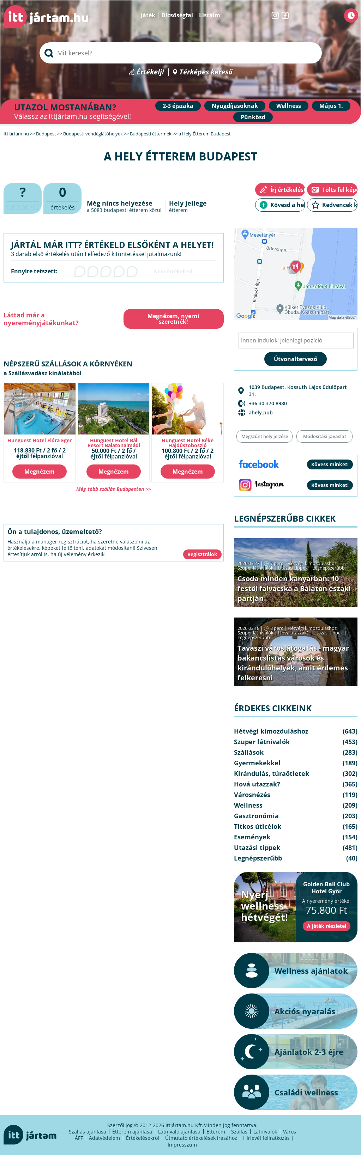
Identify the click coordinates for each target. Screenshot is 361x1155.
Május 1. (331, 106)
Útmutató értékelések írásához (201, 1138)
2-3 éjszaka (178, 106)
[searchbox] (181, 52)
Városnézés (252, 794)
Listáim (209, 15)
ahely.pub (261, 412)
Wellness (288, 106)
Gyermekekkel (257, 763)
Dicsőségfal (177, 15)
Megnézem (39, 471)
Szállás (239, 1131)
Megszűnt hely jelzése (264, 436)
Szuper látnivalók (255, 568)
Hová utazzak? (294, 633)
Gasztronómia (256, 816)
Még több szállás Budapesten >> (113, 489)
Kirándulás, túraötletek (271, 773)
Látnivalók (265, 1131)
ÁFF (79, 1138)
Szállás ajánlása (87, 1131)
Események (252, 837)
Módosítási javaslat (324, 436)
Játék (148, 15)
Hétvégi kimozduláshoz (312, 563)
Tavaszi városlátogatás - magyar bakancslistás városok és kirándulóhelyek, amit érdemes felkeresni (293, 662)
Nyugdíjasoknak (235, 106)
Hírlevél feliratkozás (266, 1138)
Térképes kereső (206, 72)
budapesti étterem (126, 210)
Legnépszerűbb (328, 568)
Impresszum (182, 1144)
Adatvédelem (104, 1138)
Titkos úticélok (257, 826)
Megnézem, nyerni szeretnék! (173, 319)
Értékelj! (150, 72)
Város (289, 1131)
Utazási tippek (293, 568)
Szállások (249, 752)
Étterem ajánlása (132, 1131)
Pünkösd (253, 117)
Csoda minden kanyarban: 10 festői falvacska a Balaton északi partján (294, 588)
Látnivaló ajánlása (179, 1131)
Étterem (215, 1131)
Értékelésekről (142, 1138)
